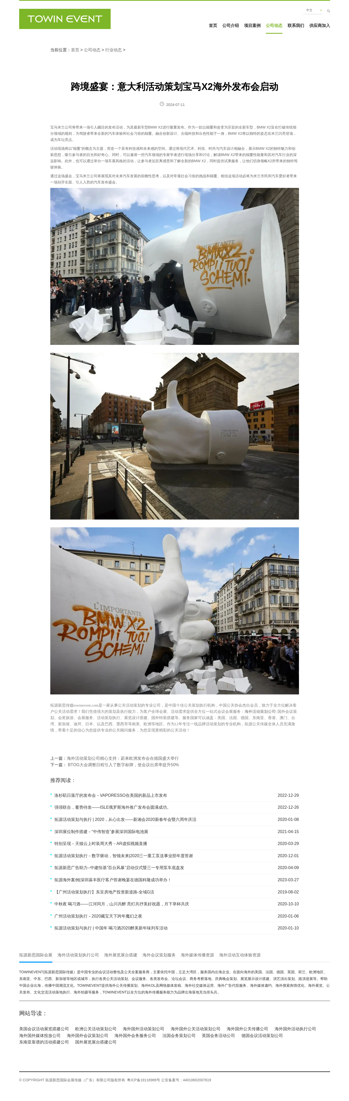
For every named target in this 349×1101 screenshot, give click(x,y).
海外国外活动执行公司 (295, 1029)
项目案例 (252, 25)
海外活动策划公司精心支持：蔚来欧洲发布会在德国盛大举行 (123, 758)
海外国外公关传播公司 (247, 1029)
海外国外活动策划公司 (143, 1029)
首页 (213, 25)
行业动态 (113, 50)
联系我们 (296, 25)
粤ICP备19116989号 (143, 1080)
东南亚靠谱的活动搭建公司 (44, 1042)
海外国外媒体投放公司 (40, 1035)
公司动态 (274, 25)
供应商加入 (319, 25)
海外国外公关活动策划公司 (195, 1029)
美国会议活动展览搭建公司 (44, 1029)
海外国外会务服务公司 (135, 1035)
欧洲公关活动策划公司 (96, 1029)
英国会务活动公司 (218, 1035)
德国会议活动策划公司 (262, 1035)
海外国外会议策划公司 (87, 1035)
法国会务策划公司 (179, 1035)
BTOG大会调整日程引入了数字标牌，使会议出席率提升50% (123, 765)
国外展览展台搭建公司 (96, 1042)
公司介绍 (230, 25)
